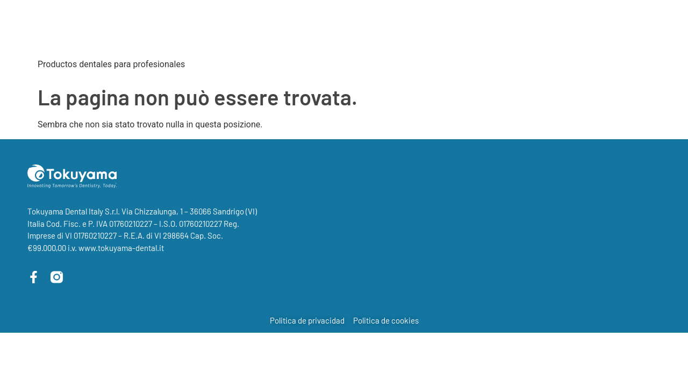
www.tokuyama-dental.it (121, 248)
